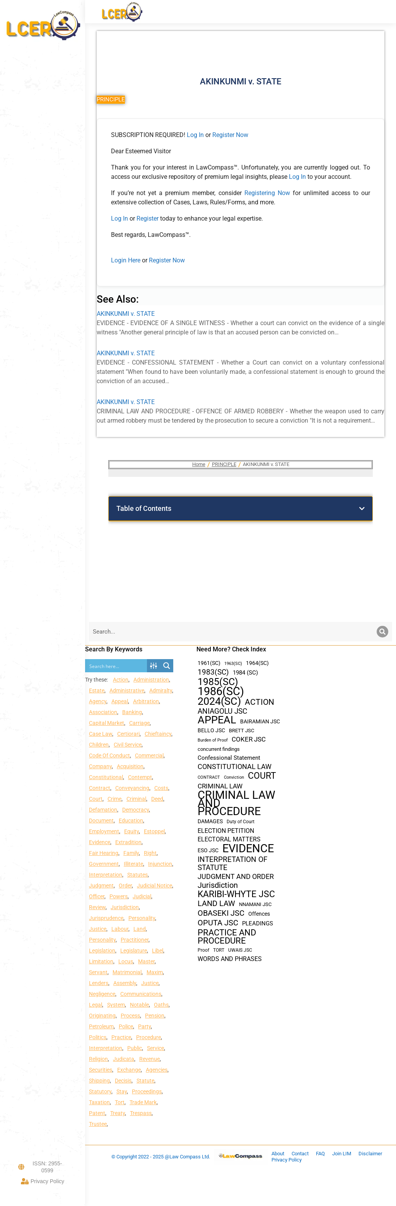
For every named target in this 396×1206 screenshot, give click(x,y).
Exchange (129, 1070)
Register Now (230, 135)
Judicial (142, 896)
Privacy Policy (42, 1181)
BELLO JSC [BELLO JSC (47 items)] (211, 730)
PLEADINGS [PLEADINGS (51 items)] (257, 923)
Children (99, 745)
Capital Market (106, 723)
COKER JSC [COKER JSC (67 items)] (249, 739)
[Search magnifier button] (166, 665)
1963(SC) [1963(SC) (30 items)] (233, 663)
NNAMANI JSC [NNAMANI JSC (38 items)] (255, 904)
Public (134, 1048)
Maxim (155, 972)
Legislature (133, 950)
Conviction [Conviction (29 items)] (234, 777)
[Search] (382, 631)
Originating (102, 1015)
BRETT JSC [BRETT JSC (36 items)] (241, 730)
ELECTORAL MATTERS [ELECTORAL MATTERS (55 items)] (229, 839)
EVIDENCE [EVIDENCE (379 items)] (248, 849)
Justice (97, 929)
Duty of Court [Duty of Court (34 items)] (240, 821)
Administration (151, 680)
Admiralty (160, 690)
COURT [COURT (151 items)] (262, 776)
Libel (157, 950)
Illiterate (133, 864)
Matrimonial (127, 972)
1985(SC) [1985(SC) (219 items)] (218, 682)
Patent (97, 1113)
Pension (154, 1015)
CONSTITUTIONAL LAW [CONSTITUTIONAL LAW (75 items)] (234, 767)
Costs (161, 788)
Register (148, 218)
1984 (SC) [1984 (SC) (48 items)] (245, 672)
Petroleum (101, 1026)
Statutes (137, 875)
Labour (119, 929)
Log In (195, 135)
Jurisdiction (125, 907)
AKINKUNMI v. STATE (126, 313)
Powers (118, 896)
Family (131, 853)
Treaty (117, 1113)
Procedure (148, 1037)
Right (150, 853)
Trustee (98, 1124)
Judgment (101, 885)
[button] (362, 508)
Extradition (128, 842)
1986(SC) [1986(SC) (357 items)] (221, 691)
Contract (99, 788)
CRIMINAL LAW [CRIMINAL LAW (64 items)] (220, 786)
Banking (132, 712)
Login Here (125, 260)
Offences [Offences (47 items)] (259, 914)
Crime (114, 799)
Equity (131, 831)
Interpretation (105, 875)
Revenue (149, 1059)
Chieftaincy (158, 734)
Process (130, 1015)
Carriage (139, 723)
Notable (139, 1005)
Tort (120, 1102)
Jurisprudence (106, 918)
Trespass (141, 1113)
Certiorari (128, 734)
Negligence (102, 994)
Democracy (135, 810)
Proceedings (147, 1091)
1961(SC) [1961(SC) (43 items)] (209, 663)
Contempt (140, 777)
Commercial (149, 755)
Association (103, 712)
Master (146, 961)
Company (100, 766)
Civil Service (128, 745)
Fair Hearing (103, 853)
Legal (95, 1005)
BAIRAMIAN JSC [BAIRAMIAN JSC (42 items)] (260, 721)
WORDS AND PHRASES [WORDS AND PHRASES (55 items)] (230, 959)
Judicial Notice (154, 885)
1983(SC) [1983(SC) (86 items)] (213, 672)
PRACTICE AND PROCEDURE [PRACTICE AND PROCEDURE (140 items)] (227, 936)
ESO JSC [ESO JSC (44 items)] (208, 850)
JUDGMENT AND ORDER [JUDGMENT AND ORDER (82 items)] (236, 876)
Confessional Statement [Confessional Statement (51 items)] (229, 757)
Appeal (119, 701)
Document (101, 820)
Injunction (160, 864)
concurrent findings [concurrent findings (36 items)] (219, 749)
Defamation (103, 810)
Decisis (123, 1081)
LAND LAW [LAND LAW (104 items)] (216, 903)
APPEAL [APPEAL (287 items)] (217, 720)
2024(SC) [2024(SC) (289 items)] (219, 701)
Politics (97, 1037)
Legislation (102, 950)
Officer (96, 896)
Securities (100, 1070)
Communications (140, 994)
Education (131, 820)
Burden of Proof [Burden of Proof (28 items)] (213, 740)
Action (120, 680)
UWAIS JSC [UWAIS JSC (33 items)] (240, 950)
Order (125, 885)
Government (104, 864)
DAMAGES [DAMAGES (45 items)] (210, 821)
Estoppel (154, 831)
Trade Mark (143, 1102)
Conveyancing (132, 788)
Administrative (126, 690)
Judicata (123, 1059)
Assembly (124, 983)
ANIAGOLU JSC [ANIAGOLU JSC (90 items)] (222, 711)
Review (97, 907)
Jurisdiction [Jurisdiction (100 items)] (218, 885)
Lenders (98, 983)
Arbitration (146, 701)
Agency (97, 701)
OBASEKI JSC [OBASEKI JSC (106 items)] (221, 913)
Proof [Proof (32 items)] (203, 950)
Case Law (100, 734)
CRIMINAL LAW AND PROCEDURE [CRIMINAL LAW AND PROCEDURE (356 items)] (236, 803)
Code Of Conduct (109, 755)
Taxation (99, 1102)
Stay (121, 1091)
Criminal (136, 799)
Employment (104, 831)
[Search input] (116, 666)
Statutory (100, 1091)
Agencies (156, 1070)
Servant (98, 972)
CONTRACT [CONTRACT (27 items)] (209, 777)
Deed (157, 799)
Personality (141, 918)
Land (139, 929)
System (116, 1005)
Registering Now (267, 193)
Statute (145, 1081)
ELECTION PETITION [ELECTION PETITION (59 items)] (226, 830)
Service (155, 1048)
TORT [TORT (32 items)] (218, 950)
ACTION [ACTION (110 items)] (259, 702)
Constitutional (106, 777)
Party (144, 1026)
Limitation (101, 961)
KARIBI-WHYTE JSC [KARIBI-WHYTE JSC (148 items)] (236, 894)
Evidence (99, 842)
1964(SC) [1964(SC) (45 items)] (257, 663)
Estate (96, 690)
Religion (98, 1059)
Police (126, 1026)
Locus (125, 961)
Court (95, 799)
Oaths (161, 1005)
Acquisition (130, 766)
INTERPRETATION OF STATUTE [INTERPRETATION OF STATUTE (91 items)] (233, 863)
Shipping (99, 1081)
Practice (121, 1037)
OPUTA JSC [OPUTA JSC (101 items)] (218, 923)
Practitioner (134, 940)
